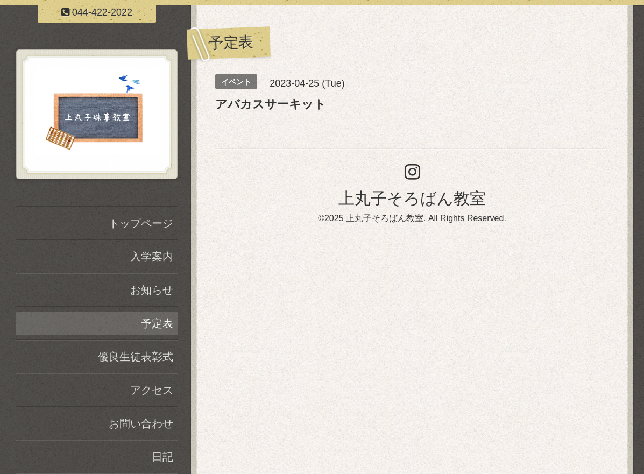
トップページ (141, 223)
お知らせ (151, 290)
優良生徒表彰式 (135, 357)
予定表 (157, 323)
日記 (162, 457)
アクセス (151, 390)
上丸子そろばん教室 (412, 198)
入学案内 (151, 257)
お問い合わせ (141, 423)
